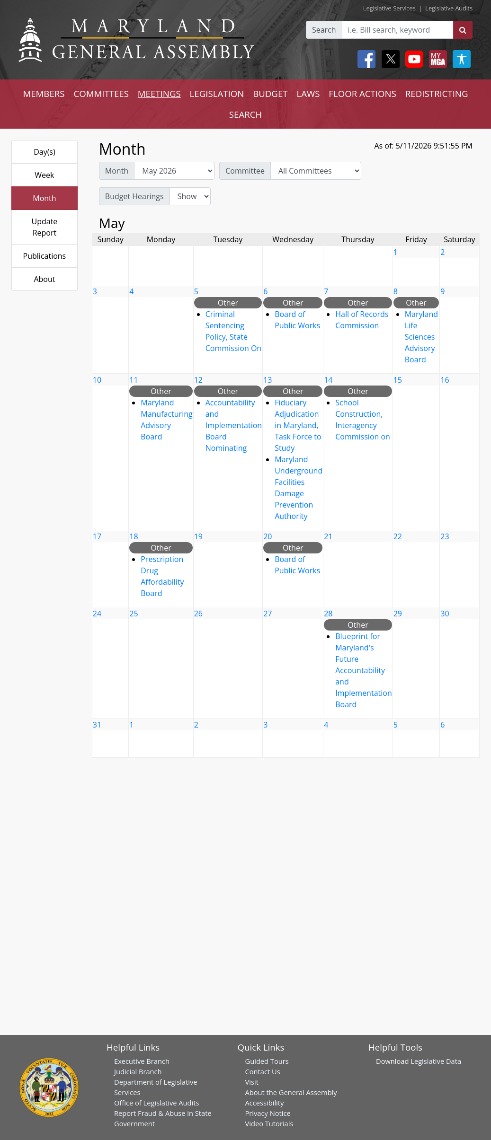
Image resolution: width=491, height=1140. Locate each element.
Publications (44, 256)
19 (198, 536)
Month (44, 198)
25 (133, 613)
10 (97, 380)
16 (444, 380)
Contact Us (262, 1071)
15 (397, 380)
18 (133, 536)
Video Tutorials (269, 1123)
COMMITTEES (101, 93)
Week (44, 175)
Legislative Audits (449, 8)
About (44, 279)
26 (198, 613)
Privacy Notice (268, 1113)
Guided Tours (267, 1061)
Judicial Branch (138, 1071)
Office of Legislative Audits (156, 1102)
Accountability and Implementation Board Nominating (233, 425)
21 (328, 536)
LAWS (308, 93)
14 (328, 380)
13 (267, 380)
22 (397, 536)
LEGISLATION (217, 93)
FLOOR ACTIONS (362, 93)
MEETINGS (159, 93)
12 (198, 380)
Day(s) (44, 152)
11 (133, 380)
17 (97, 536)
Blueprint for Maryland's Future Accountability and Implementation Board (363, 670)
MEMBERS (43, 93)
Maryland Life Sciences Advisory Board (421, 337)
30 (444, 613)
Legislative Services (389, 8)
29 (397, 613)
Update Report (45, 227)
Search (324, 30)
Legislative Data (436, 1061)
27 (267, 613)
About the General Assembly (291, 1092)
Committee (245, 171)
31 (97, 724)
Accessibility (264, 1102)
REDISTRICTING (436, 93)
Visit (252, 1082)
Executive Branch (142, 1061)
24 (97, 613)
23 (444, 536)
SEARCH (245, 114)
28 (328, 613)
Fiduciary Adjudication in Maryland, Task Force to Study (298, 425)
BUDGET (270, 93)
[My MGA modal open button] (436, 59)
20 (267, 536)
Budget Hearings (134, 196)
